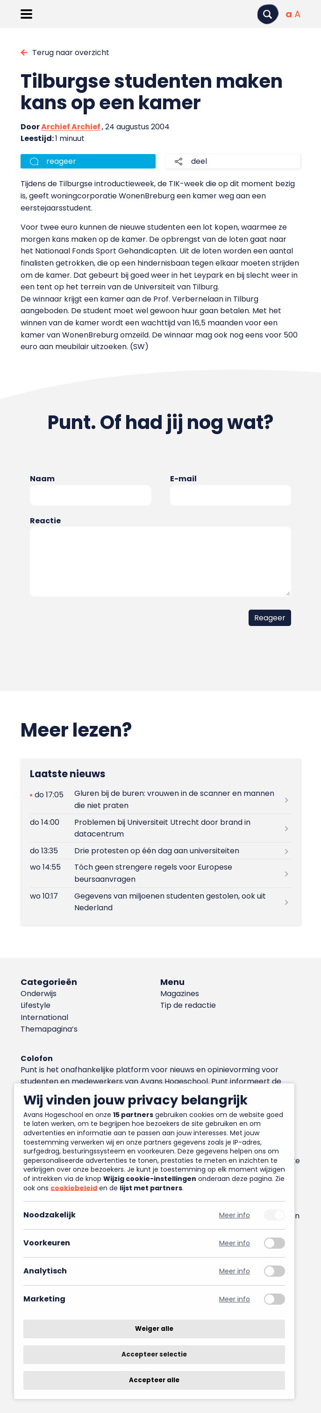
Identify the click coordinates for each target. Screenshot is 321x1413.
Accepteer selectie (154, 1354)
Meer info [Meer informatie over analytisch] (234, 1271)
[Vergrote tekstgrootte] (297, 14)
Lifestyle (35, 1005)
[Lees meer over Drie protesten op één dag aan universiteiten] (160, 851)
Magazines (179, 993)
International (44, 1017)
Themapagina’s (49, 1029)
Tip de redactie (188, 1005)
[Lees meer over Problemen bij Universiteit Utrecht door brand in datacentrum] (160, 828)
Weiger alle (154, 1328)
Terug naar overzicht (70, 52)
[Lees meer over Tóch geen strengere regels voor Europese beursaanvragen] (160, 873)
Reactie (45, 520)
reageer (61, 161)
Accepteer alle (154, 1380)
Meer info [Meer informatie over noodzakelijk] (234, 1215)
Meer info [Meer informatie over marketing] (234, 1299)
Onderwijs (39, 993)
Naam (42, 478)
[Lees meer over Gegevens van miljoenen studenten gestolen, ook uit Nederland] (160, 902)
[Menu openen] (26, 14)
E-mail (183, 478)
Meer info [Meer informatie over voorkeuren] (234, 1243)
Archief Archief (70, 126)
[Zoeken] (267, 14)
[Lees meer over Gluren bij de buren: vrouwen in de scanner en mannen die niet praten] (160, 800)
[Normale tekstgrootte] (288, 14)
